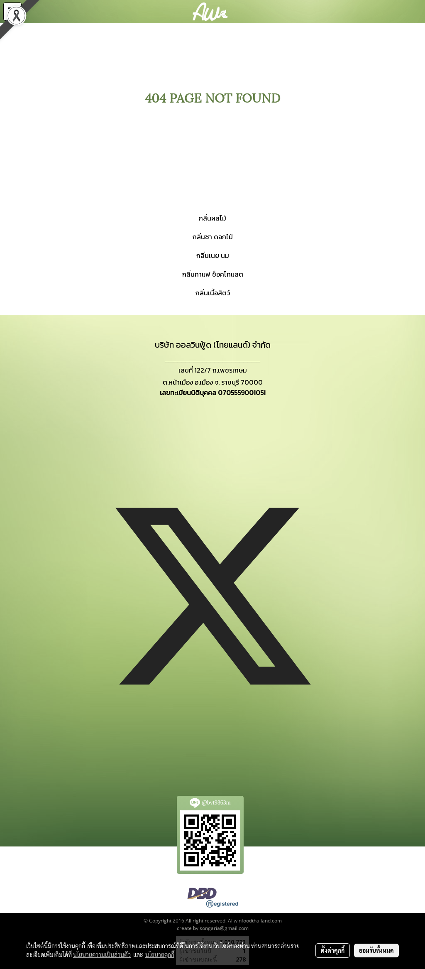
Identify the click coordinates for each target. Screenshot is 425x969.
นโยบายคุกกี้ (159, 954)
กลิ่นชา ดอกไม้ (213, 237)
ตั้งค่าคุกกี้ (332, 950)
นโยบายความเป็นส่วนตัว (102, 954)
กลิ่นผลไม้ (212, 218)
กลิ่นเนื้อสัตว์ (212, 293)
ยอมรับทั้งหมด (376, 950)
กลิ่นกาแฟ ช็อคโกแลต (212, 274)
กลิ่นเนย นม (212, 255)
